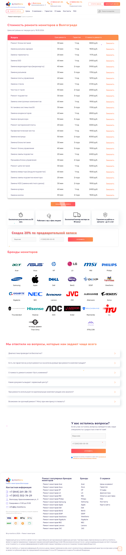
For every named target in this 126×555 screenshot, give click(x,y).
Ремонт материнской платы (23, 125)
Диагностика (105, 493)
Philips (83, 499)
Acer (83, 484)
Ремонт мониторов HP (52, 490)
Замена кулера (17, 189)
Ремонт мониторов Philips (53, 499)
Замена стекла (17, 84)
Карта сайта (105, 505)
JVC (82, 528)
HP (82, 490)
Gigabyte (84, 520)
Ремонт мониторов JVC (52, 528)
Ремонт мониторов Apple (53, 505)
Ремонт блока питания (21, 43)
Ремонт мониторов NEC (52, 523)
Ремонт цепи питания (20, 166)
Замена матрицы (18, 137)
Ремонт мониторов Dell (52, 508)
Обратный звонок (112, 4)
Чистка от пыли (18, 90)
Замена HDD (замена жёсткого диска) (27, 183)
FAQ (74, 11)
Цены (28, 11)
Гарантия (48, 11)
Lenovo (84, 525)
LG (82, 493)
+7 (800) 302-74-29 (20, 496)
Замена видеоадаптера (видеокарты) (27, 66)
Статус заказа (96, 4)
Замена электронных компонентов (26, 101)
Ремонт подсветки (19, 96)
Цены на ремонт (106, 484)
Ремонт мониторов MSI (52, 496)
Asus (83, 487)
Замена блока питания (21, 142)
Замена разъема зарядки (22, 49)
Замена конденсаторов (21, 113)
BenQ (83, 511)
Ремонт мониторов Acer (52, 484)
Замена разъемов (18, 72)
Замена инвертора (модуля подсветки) (28, 172)
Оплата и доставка (107, 496)
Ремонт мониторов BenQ (53, 511)
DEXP (83, 514)
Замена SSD (16, 61)
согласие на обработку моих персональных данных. (89, 457)
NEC (82, 523)
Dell (82, 508)
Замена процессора (19, 119)
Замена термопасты (20, 55)
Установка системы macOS (23, 107)
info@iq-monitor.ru (18, 507)
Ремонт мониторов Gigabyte (54, 520)
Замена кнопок (17, 195)
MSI (82, 496)
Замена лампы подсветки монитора (26, 177)
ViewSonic (85, 517)
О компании (36, 11)
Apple (83, 505)
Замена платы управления (22, 78)
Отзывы (58, 11)
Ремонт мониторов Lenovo (53, 525)
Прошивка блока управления (23, 160)
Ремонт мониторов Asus (52, 487)
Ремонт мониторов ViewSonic (55, 517)
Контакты (67, 11)
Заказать (110, 43)
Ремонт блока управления (22, 148)
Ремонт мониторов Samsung (54, 502)
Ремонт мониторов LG (52, 493)
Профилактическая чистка (23, 131)
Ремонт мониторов (14, 16)
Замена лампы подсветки (22, 154)
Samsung (84, 502)
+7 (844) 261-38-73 (20, 492)
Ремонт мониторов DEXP (53, 514)
